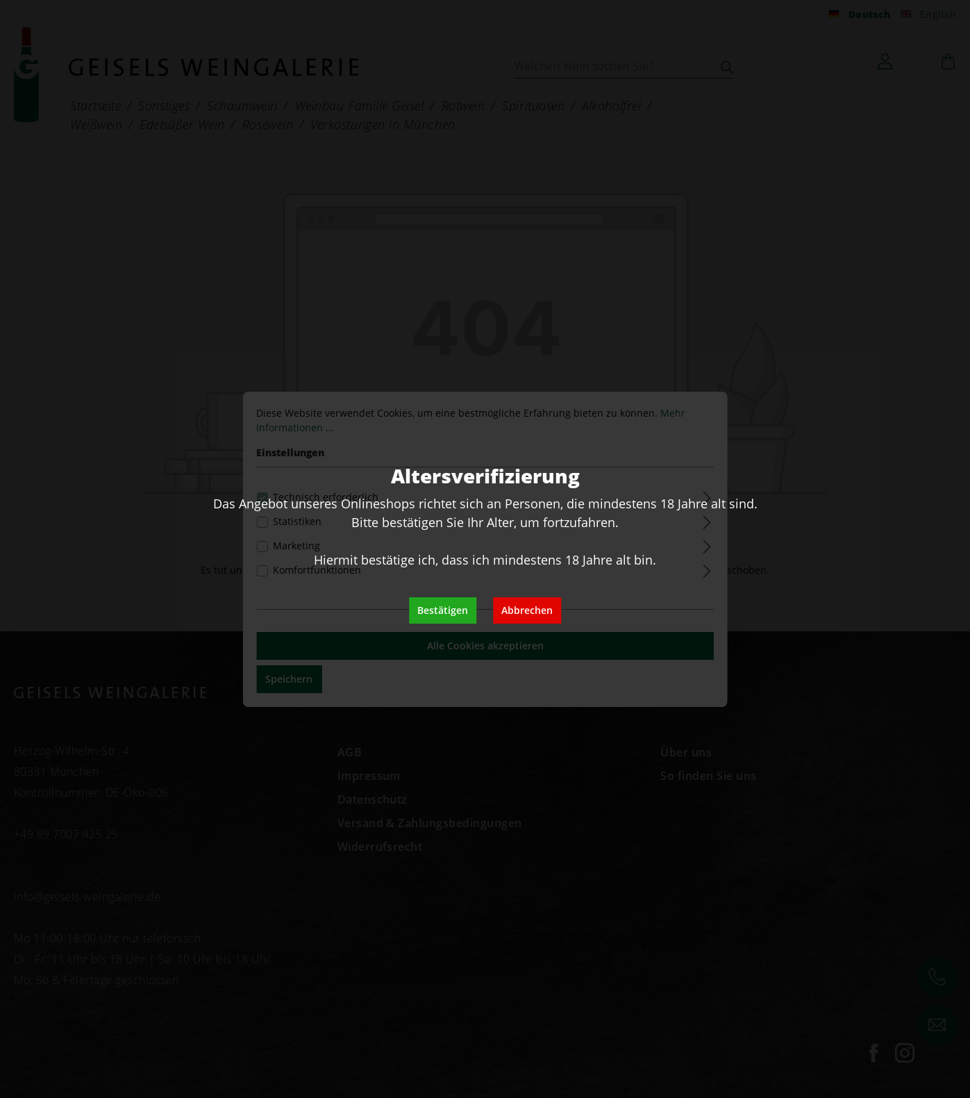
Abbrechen (527, 610)
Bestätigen (442, 610)
